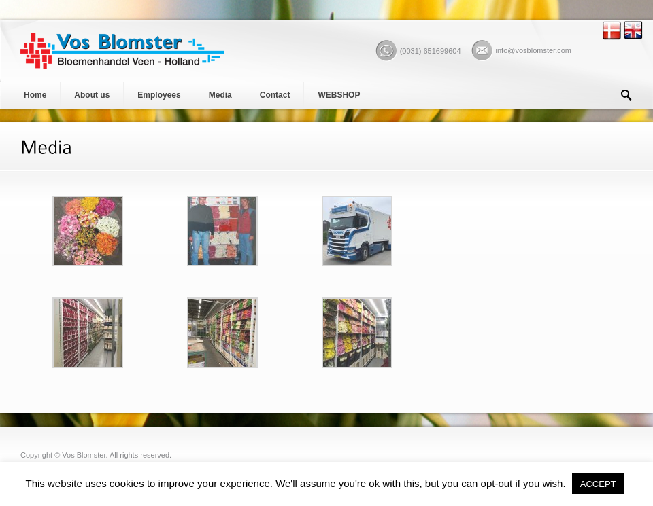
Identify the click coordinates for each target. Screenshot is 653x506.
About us (92, 95)
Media (220, 95)
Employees (158, 95)
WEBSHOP (339, 95)
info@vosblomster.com (533, 50)
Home (35, 95)
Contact (275, 95)
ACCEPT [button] (598, 484)
